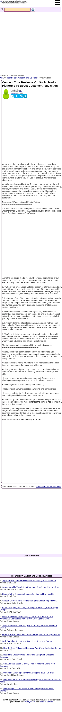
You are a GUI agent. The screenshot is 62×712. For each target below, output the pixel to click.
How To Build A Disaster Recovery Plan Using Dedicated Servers (32, 648)
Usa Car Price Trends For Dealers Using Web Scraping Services (31, 634)
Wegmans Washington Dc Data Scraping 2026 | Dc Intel (28, 673)
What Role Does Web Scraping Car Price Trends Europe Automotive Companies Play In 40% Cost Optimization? (26, 617)
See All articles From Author (48, 486)
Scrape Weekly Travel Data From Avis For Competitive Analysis (30, 587)
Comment (14, 93)
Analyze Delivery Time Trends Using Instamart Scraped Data (29, 601)
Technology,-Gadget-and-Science (22, 78)
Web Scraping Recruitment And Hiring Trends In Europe (27, 641)
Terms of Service (46, 702)
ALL (2, 78)
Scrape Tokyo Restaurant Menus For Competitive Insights (28, 594)
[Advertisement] (30, 40)
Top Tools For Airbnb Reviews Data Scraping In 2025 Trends (29, 580)
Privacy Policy (29, 702)
